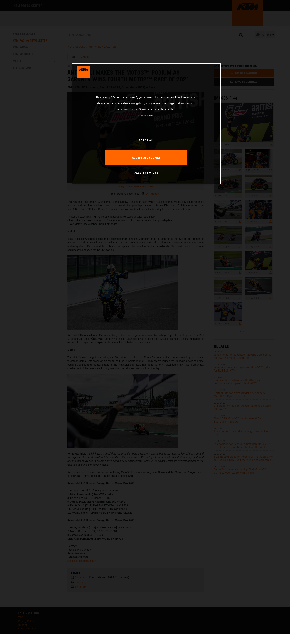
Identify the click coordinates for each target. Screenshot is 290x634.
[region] (146, 123)
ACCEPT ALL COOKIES (146, 157)
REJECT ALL (146, 140)
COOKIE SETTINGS (146, 173)
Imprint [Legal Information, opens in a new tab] (152, 115)
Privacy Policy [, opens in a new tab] (142, 115)
